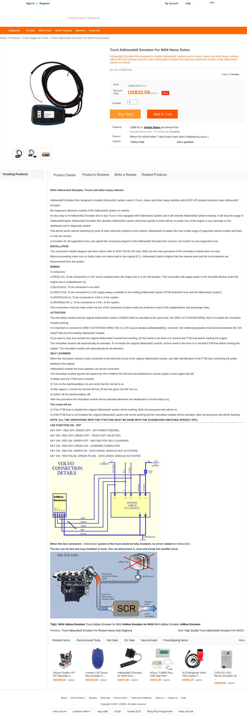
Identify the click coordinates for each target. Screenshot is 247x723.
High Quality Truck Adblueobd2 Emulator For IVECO (214, 630)
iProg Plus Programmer (160, 711)
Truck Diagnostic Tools (35, 38)
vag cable (102, 711)
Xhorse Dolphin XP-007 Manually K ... (64, 674)
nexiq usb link (185, 711)
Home (5, 30)
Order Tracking (63, 30)
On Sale (30, 30)
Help (188, 3)
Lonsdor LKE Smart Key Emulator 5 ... (96, 674)
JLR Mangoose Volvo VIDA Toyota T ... (194, 674)
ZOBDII (123, 704)
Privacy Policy (120, 697)
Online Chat (137, 142)
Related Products (154, 174)
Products (15, 38)
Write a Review (125, 174)
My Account (171, 3)
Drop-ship (94, 30)
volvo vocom (59, 711)
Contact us (172, 697)
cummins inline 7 (82, 711)
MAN (53, 190)
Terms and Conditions (141, 697)
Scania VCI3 (134, 711)
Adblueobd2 (64, 190)
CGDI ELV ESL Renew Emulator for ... (225, 675)
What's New (45, 30)
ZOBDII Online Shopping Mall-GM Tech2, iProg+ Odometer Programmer (33, 18)
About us (159, 697)
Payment (80, 30)
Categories (14, 30)
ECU (138, 256)
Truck (87, 190)
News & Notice (78, 697)
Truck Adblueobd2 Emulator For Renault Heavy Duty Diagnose (97, 630)
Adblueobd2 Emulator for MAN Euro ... (130, 674)
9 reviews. (235, 74)
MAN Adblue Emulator (166, 624)
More (242, 640)
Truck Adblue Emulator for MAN (104, 624)
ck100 (117, 711)
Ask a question (185, 142)
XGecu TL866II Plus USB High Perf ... (161, 674)
